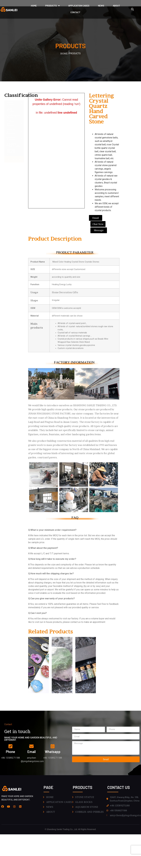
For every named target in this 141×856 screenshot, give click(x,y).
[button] (132, 9)
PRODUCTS (52, 5)
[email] (31, 745)
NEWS (101, 5)
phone (10, 752)
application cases (78, 5)
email (31, 752)
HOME (34, 5)
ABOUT (116, 5)
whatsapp (52, 752)
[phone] (10, 745)
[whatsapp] (52, 745)
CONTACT (75, 12)
